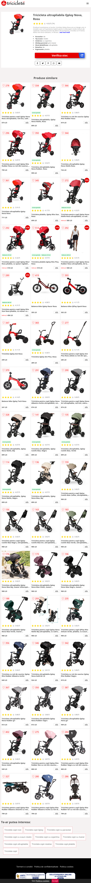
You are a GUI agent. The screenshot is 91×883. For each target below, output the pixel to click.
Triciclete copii (11, 851)
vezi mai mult (64, 32)
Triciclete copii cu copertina (47, 837)
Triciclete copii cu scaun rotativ (18, 837)
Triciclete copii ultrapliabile (16, 844)
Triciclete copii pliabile (65, 844)
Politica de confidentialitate (46, 866)
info (27, 122)
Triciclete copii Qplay (34, 830)
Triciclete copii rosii (13, 830)
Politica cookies (66, 866)
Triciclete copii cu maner (74, 837)
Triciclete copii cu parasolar (59, 830)
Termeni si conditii (24, 866)
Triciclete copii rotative (42, 844)
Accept (55, 881)
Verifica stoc (68, 55)
